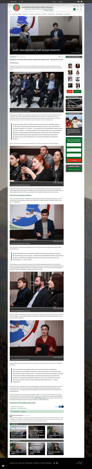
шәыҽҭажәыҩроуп (22, 408)
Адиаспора (44, 14)
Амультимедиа (59, 14)
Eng (77, 6)
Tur (81, 6)
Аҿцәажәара (67, 14)
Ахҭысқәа (31, 14)
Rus (74, 6)
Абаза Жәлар (25, 14)
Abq (77, 9)
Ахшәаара (74, 160)
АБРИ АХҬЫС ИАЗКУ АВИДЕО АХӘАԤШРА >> (21, 195)
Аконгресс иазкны (17, 14)
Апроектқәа (38, 14)
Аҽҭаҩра (61, 1)
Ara (81, 9)
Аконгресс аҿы (13, 463)
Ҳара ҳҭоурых (51, 14)
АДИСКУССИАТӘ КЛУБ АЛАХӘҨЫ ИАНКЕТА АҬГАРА (23, 402)
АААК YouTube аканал (40, 398)
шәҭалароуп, (13, 408)
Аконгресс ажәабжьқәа (46, 463)
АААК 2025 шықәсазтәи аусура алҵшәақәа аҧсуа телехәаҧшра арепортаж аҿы (73, 131)
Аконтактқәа (21, 463)
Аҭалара (54, 1)
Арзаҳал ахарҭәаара (74, 169)
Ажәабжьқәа (13, 56)
